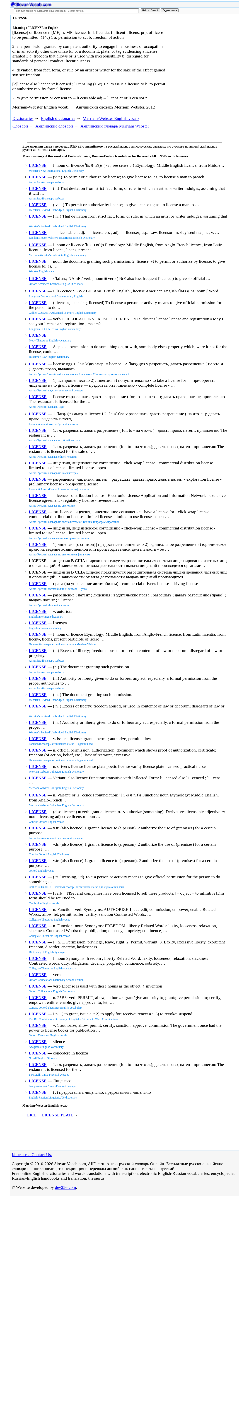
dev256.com (65, 1187)
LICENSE (38, 165)
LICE (32, 1115)
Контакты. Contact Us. (32, 1154)
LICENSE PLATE (58, 1115)
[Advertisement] (197, 45)
